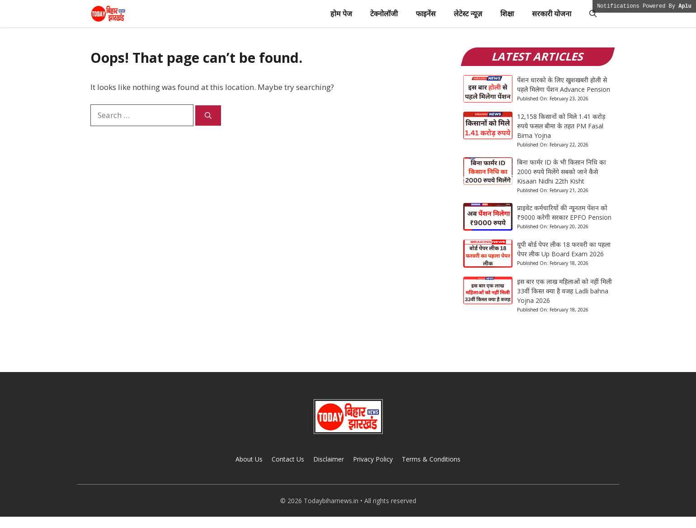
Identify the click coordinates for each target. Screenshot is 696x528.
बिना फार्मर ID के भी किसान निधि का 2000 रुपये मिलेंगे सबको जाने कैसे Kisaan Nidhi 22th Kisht (561, 171)
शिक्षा (507, 14)
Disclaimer (328, 459)
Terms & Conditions (431, 459)
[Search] (208, 115)
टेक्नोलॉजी (384, 14)
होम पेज (341, 14)
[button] (593, 13)
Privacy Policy (373, 459)
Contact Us (288, 459)
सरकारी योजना (551, 14)
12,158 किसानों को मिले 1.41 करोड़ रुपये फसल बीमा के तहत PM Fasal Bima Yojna (561, 126)
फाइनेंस (426, 14)
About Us (249, 459)
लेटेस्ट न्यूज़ (468, 14)
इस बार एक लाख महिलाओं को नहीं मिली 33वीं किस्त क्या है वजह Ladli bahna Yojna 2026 (564, 291)
